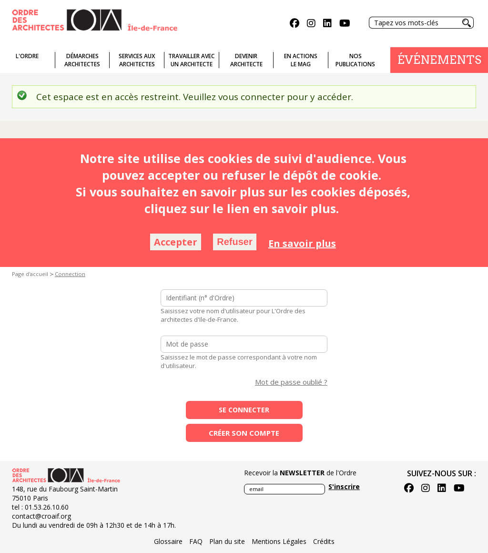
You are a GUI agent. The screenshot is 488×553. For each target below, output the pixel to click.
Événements (439, 60)
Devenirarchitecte (246, 60)
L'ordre (27, 56)
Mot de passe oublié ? (291, 382)
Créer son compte (244, 433)
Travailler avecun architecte (191, 60)
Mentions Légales (279, 541)
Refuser (234, 241)
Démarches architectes (82, 60)
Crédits (324, 541)
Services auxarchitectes (137, 60)
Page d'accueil (30, 273)
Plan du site (227, 541)
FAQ (196, 541)
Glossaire (168, 541)
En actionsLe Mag (300, 60)
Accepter (175, 242)
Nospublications (355, 60)
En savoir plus (302, 243)
